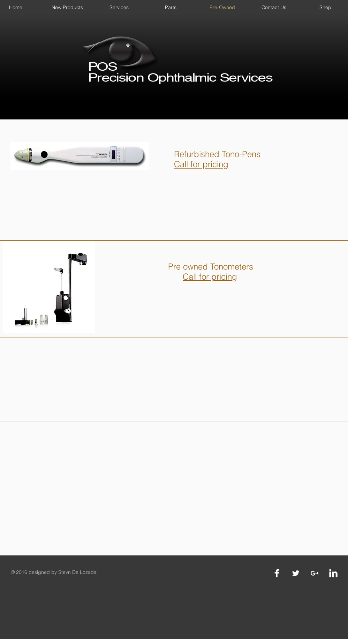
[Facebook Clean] (277, 573)
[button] (67, 7)
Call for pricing (210, 277)
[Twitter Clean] (296, 573)
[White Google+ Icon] (314, 573)
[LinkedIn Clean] (333, 573)
